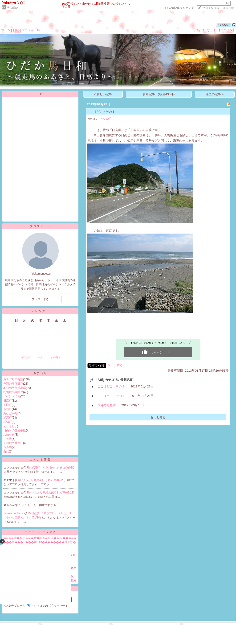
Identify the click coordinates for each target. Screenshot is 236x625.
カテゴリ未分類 (13, 379)
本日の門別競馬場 (14, 388)
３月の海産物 (106, 405)
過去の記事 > (215, 94)
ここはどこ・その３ (101, 111)
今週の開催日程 (13, 383)
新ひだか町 (10, 413)
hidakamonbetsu (14, 513)
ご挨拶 (7, 438)
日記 (16, 30)
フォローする (40, 299)
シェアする (115, 365)
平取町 (7, 405)
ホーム (5, 30)
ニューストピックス (40, 532)
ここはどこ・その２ (111, 386)
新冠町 (7, 409)
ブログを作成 (210, 8)
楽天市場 (228, 8)
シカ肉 (7, 447)
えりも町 (9, 426)
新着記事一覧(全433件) (159, 94)
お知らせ (9, 434)
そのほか (12, 7)
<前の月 (25, 357)
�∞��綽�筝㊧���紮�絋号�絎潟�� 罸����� (40, 538)
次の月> (55, 357)
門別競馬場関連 (13, 392)
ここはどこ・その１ (111, 396)
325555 (224, 25)
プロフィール (30, 30)
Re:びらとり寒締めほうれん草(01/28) (42, 480)
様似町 (7, 422)
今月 (40, 357)
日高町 (7, 400)
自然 (6, 451)
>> (179, 8)
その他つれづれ (13, 443)
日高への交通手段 (14, 430)
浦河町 (7, 417)
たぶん (23, 505)
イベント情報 (11, 396)
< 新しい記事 (103, 94)
